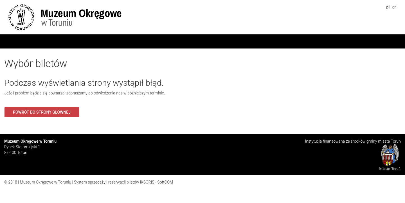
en (394, 7)
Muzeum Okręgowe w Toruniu (45, 182)
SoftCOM (165, 182)
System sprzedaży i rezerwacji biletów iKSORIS (114, 182)
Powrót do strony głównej (42, 112)
